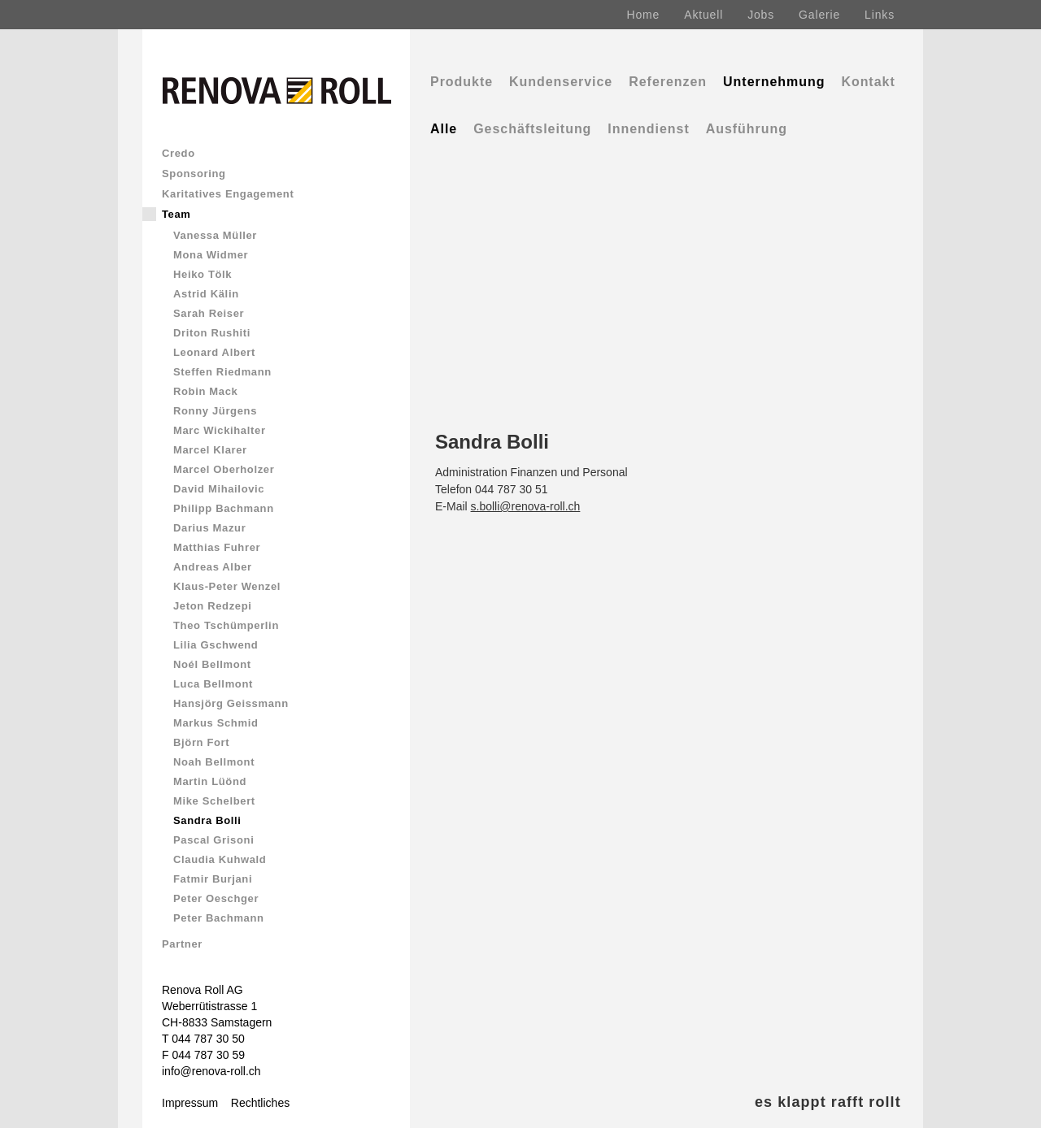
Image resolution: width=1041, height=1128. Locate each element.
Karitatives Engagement (228, 194)
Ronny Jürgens (215, 411)
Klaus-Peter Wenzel (227, 586)
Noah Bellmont (214, 762)
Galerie (819, 14)
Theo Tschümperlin (226, 625)
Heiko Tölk (202, 274)
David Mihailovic (218, 489)
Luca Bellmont (213, 684)
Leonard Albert (214, 352)
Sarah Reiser (208, 313)
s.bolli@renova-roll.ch (526, 506)
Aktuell (703, 14)
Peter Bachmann (218, 918)
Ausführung (746, 129)
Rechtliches (260, 1102)
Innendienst (648, 129)
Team (176, 214)
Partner (182, 944)
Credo (178, 153)
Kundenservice (560, 82)
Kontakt (868, 82)
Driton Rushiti (211, 333)
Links (880, 14)
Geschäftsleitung (532, 129)
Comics (181, 1119)
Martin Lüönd (209, 781)
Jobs (760, 14)
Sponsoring (194, 173)
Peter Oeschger (216, 898)
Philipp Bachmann (223, 508)
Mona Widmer (210, 255)
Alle (443, 129)
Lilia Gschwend (215, 645)
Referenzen (668, 82)
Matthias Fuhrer (216, 547)
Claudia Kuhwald (219, 859)
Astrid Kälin (206, 294)
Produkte (461, 82)
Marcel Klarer (210, 450)
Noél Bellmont (212, 664)
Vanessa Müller (215, 235)
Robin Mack (205, 391)
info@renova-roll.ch (211, 1071)
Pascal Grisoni (213, 840)
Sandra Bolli (207, 820)
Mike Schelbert (214, 801)
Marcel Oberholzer (223, 469)
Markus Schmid (216, 723)
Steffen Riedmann (222, 372)
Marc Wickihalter (219, 430)
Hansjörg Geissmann (231, 703)
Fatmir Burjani (212, 879)
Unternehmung (774, 82)
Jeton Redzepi (212, 606)
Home (643, 14)
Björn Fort (201, 742)
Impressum (190, 1102)
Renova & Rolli (253, 1119)
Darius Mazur (209, 528)
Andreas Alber (212, 567)
